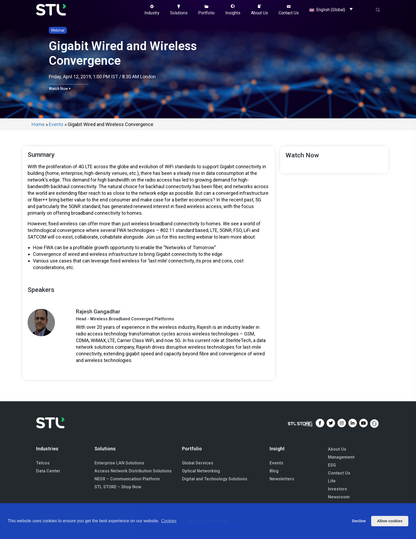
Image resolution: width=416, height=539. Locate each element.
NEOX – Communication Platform (127, 478)
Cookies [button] (168, 521)
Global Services (197, 462)
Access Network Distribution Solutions (133, 470)
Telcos (43, 462)
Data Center (48, 470)
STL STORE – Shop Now (117, 486)
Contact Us (339, 473)
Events (56, 124)
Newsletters (282, 478)
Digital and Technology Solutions (214, 478)
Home (38, 124)
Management (341, 457)
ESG (332, 465)
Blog (274, 470)
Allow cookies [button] (389, 521)
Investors (337, 488)
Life (332, 481)
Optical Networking (201, 470)
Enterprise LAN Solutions (119, 462)
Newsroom (339, 496)
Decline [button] (359, 521)
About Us (337, 449)
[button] (151, 9)
